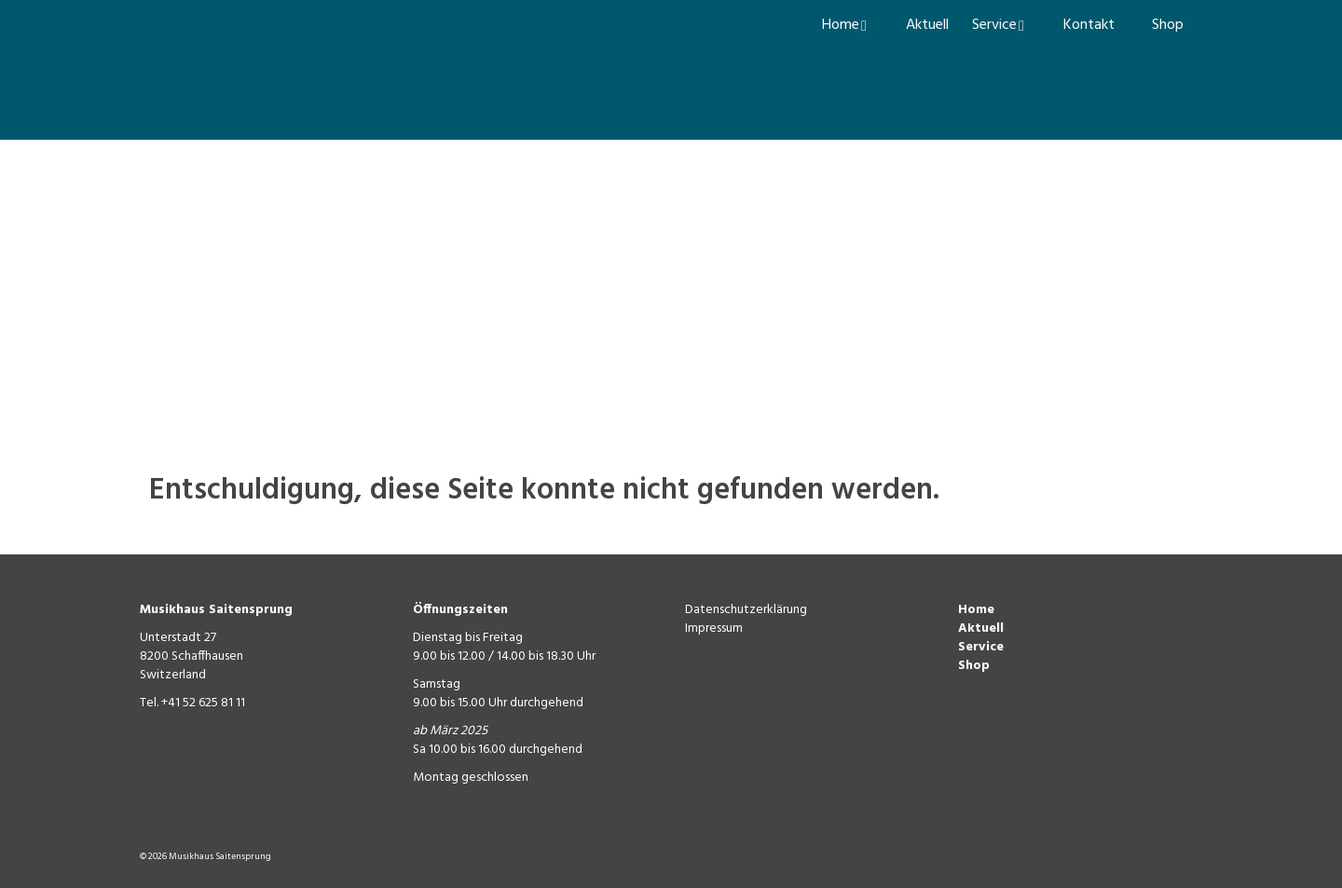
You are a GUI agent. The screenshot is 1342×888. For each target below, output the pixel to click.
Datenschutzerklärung (746, 610)
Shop (974, 665)
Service (981, 647)
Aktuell (981, 628)
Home (976, 610)
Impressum (714, 628)
